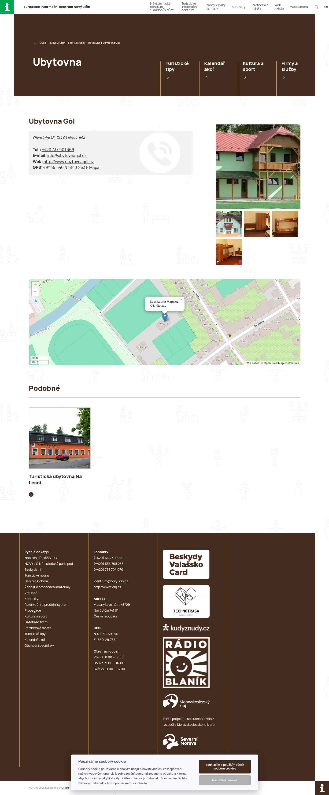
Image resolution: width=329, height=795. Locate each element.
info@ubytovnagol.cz (67, 156)
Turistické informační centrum (189, 7)
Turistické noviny (37, 575)
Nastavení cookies (224, 780)
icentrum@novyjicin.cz (111, 581)
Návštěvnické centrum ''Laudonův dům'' (162, 7)
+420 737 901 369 (58, 150)
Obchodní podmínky (39, 645)
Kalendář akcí (214, 66)
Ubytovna (94, 43)
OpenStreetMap (274, 363)
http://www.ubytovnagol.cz (69, 162)
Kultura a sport (253, 66)
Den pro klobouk (36, 581)
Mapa (94, 168)
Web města (279, 7)
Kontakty (239, 7)
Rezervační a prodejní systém (46, 604)
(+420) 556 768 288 (108, 564)
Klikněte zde (158, 305)
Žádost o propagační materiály (47, 587)
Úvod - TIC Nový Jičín (53, 43)
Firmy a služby (76, 43)
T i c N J (57, 7)
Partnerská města (260, 7)
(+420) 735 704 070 (108, 569)
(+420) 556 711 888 (108, 558)
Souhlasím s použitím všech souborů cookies (225, 766)
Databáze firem (36, 622)
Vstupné (31, 593)
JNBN (65, 788)
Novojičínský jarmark (216, 7)
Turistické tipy (177, 66)
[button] (165, 317)
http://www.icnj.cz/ (108, 587)
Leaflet (253, 363)
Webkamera (299, 7)
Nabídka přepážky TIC (41, 558)
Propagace (33, 610)
